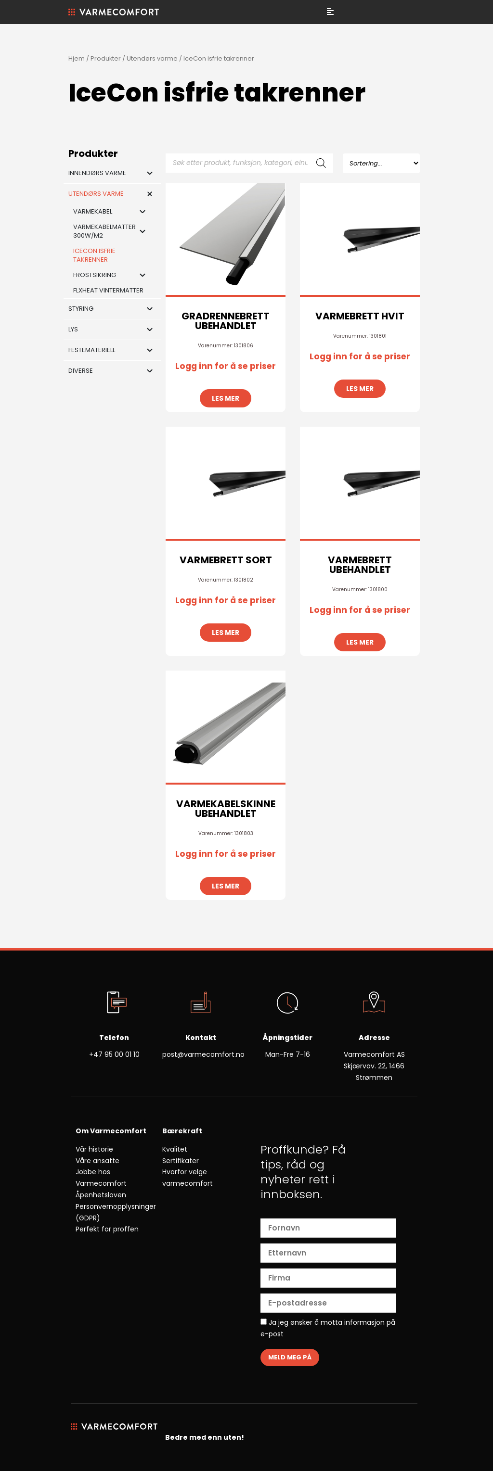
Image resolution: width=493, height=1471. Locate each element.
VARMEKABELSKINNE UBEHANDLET (225, 808)
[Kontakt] (201, 1003)
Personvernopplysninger (116, 1206)
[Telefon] (114, 1003)
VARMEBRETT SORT (226, 560)
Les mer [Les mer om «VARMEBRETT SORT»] (225, 632)
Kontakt (200, 1037)
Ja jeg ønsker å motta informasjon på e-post (327, 1328)
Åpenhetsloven (101, 1195)
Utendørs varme (152, 58)
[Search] (321, 163)
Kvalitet (174, 1149)
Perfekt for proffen (107, 1229)
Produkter (106, 58)
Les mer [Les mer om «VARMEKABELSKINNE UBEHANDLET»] (225, 886)
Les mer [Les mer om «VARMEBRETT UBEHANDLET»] (360, 642)
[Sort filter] (381, 163)
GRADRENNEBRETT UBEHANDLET (226, 320)
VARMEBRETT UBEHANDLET (360, 564)
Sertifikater (180, 1161)
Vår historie (94, 1149)
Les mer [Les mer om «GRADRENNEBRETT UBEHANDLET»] (225, 398)
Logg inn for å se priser (225, 366)
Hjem (76, 58)
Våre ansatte (97, 1161)
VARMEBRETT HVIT (359, 316)
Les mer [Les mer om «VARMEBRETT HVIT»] (360, 388)
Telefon (114, 1037)
